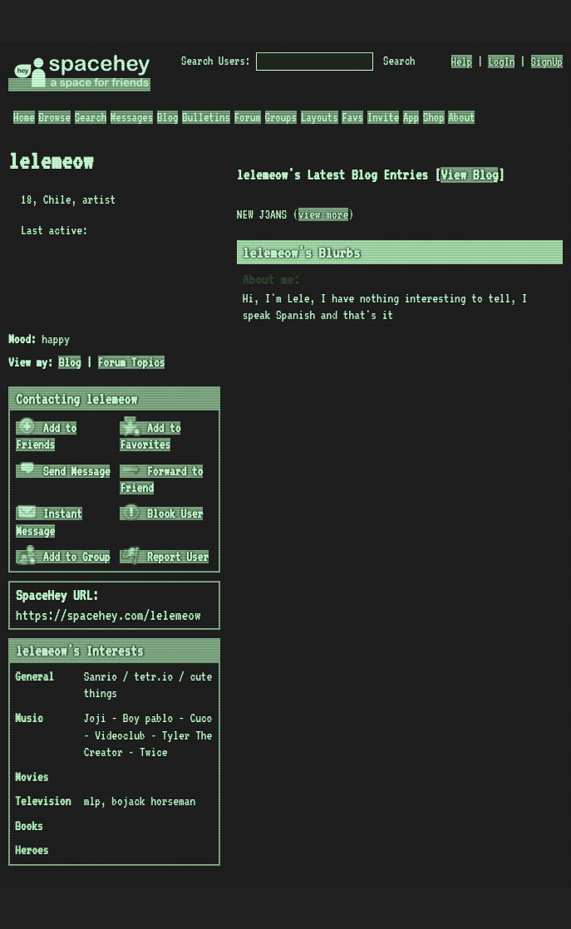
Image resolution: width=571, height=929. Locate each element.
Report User (165, 556)
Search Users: (215, 60)
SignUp (547, 61)
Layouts (319, 117)
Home (24, 117)
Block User (162, 513)
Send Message (64, 471)
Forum (247, 117)
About (461, 117)
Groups (281, 117)
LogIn (501, 61)
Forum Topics (131, 362)
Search (399, 60)
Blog (168, 117)
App (411, 117)
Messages (132, 117)
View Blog (469, 175)
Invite (383, 117)
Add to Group (64, 556)
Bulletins (206, 117)
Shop (434, 117)
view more (323, 214)
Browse (54, 117)
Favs (352, 117)
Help (462, 61)
